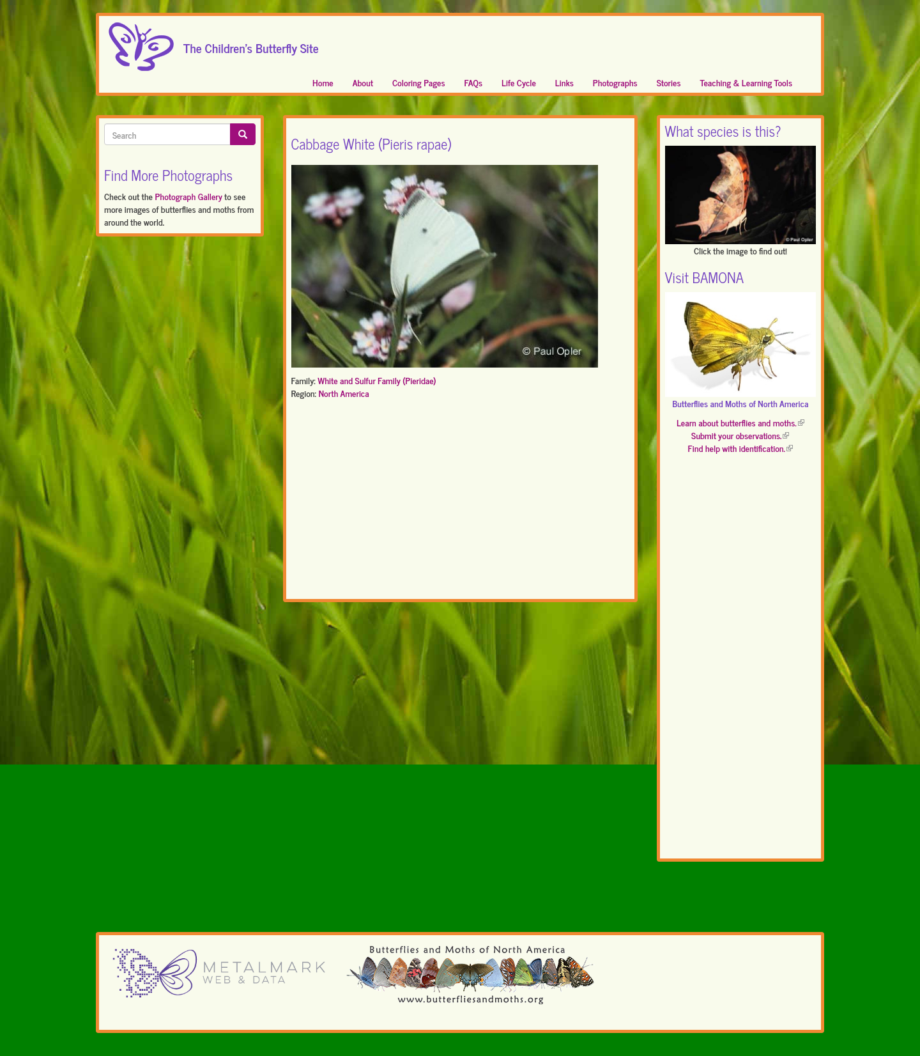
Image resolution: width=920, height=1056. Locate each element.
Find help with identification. (740, 447)
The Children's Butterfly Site (251, 44)
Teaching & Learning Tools (746, 82)
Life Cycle (519, 82)
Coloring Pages (418, 82)
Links (564, 82)
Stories (669, 82)
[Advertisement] (460, 501)
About (363, 82)
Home (323, 82)
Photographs (615, 82)
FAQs (473, 82)
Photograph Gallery (188, 196)
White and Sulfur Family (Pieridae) (377, 380)
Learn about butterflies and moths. (740, 422)
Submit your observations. (740, 435)
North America (343, 392)
